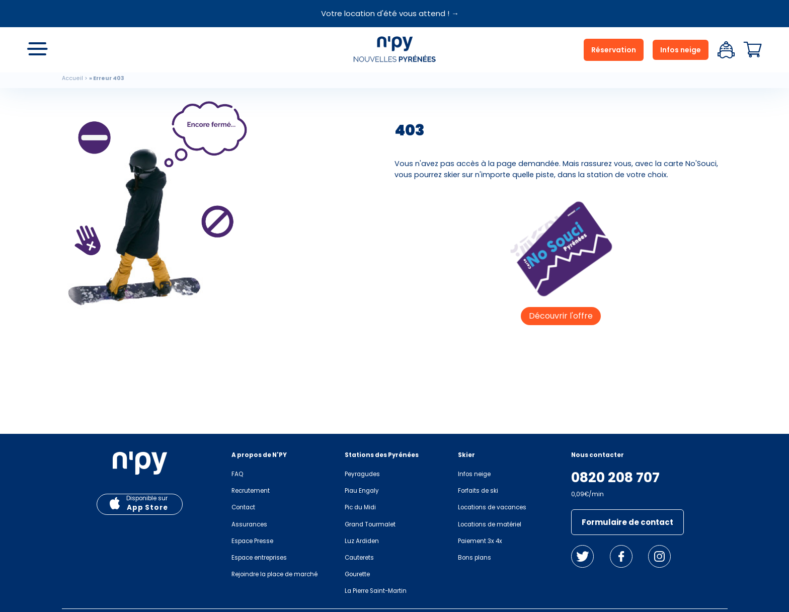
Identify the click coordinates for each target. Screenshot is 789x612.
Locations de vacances (492, 507)
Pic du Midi (360, 507)
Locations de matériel (489, 524)
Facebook (621, 556)
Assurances (249, 524)
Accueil (72, 78)
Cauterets (359, 558)
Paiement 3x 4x (480, 541)
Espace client (726, 49)
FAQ (237, 474)
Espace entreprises (259, 558)
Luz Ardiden (362, 541)
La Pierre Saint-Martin (376, 591)
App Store (147, 507)
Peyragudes (362, 474)
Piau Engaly (362, 491)
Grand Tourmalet (370, 524)
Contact (243, 507)
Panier (753, 50)
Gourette (357, 574)
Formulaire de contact (627, 522)
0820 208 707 (615, 478)
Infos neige (680, 50)
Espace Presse (252, 541)
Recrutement (250, 491)
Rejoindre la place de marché (274, 574)
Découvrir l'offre (561, 316)
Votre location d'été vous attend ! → (390, 13)
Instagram (659, 556)
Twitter (582, 556)
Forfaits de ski (478, 491)
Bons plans (474, 558)
